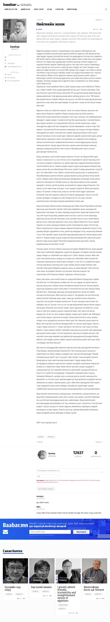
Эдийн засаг (25, 9)
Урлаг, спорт (39, 9)
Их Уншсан (10, 78)
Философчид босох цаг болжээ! (94, 588)
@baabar (14, 49)
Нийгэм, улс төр (11, 9)
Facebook (10, 63)
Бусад (49, 9)
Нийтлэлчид (72, 9)
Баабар (40, 29)
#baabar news (63, 605)
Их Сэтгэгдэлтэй (12, 81)
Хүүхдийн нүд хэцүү (12, 588)
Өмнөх (40, 20)
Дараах (99, 20)
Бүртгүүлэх (81, 532)
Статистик (59, 9)
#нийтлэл (51, 437)
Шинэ (8, 74)
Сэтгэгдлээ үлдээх (45, 489)
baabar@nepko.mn (13, 67)
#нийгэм (40, 437)
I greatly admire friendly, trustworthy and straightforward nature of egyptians (66, 593)
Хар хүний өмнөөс (41, 587)
